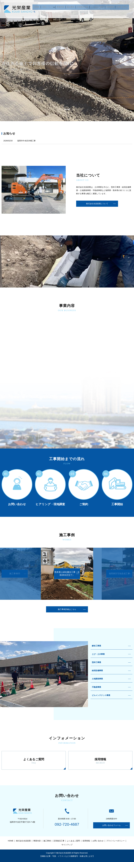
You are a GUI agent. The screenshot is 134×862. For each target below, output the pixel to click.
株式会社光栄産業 (23, 841)
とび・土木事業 (98, 654)
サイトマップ (67, 845)
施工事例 (72, 6)
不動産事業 (96, 687)
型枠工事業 (96, 662)
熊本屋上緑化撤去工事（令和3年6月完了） (67, 573)
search (128, 6)
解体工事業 (96, 646)
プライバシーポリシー (115, 841)
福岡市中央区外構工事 (26, 141)
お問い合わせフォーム (111, 825)
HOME (40, 6)
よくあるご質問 (96, 6)
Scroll (67, 109)
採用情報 (108, 6)
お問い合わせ (119, 6)
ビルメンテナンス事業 (101, 695)
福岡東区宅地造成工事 (119, 574)
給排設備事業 (97, 670)
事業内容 (62, 6)
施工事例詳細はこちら (67, 609)
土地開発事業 (97, 679)
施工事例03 (14, 574)
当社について (49, 6)
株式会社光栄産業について (97, 204)
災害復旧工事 (82, 6)
